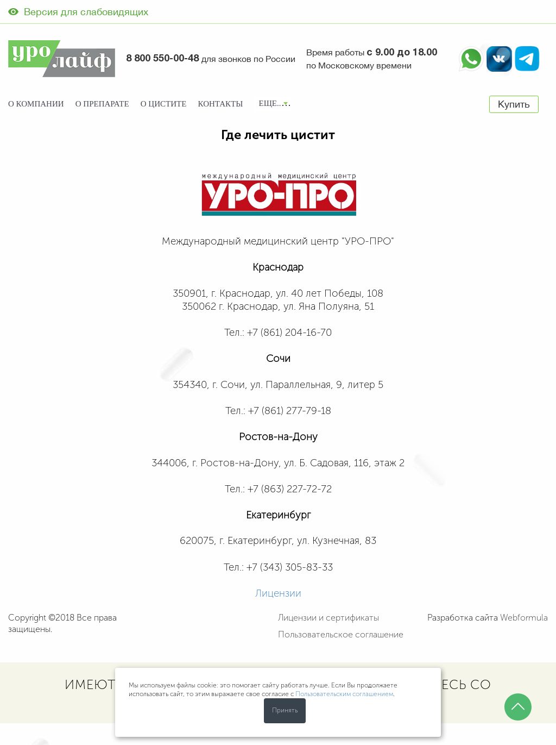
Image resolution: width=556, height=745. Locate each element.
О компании (36, 103)
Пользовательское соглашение (340, 634)
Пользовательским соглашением (344, 694)
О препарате (102, 103)
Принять (285, 710)
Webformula (524, 617)
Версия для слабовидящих (78, 11)
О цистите (164, 103)
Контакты (220, 103)
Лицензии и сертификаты (328, 617)
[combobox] (273, 104)
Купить (514, 104)
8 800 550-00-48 (162, 59)
